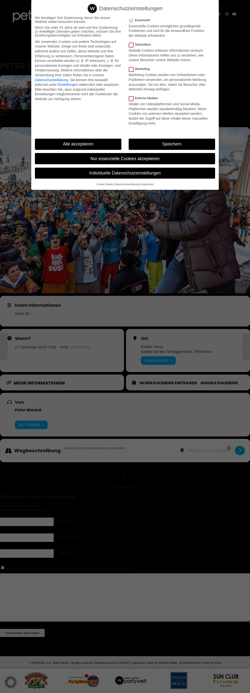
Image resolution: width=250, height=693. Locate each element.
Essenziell (141, 20)
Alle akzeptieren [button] (78, 144)
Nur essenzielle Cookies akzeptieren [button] (124, 158)
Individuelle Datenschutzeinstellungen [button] (125, 173)
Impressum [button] (147, 184)
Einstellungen (68, 85)
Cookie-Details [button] (104, 184)
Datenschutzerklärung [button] (127, 184)
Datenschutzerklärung (51, 80)
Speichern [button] (172, 144)
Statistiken (142, 44)
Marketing (141, 69)
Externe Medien (145, 98)
